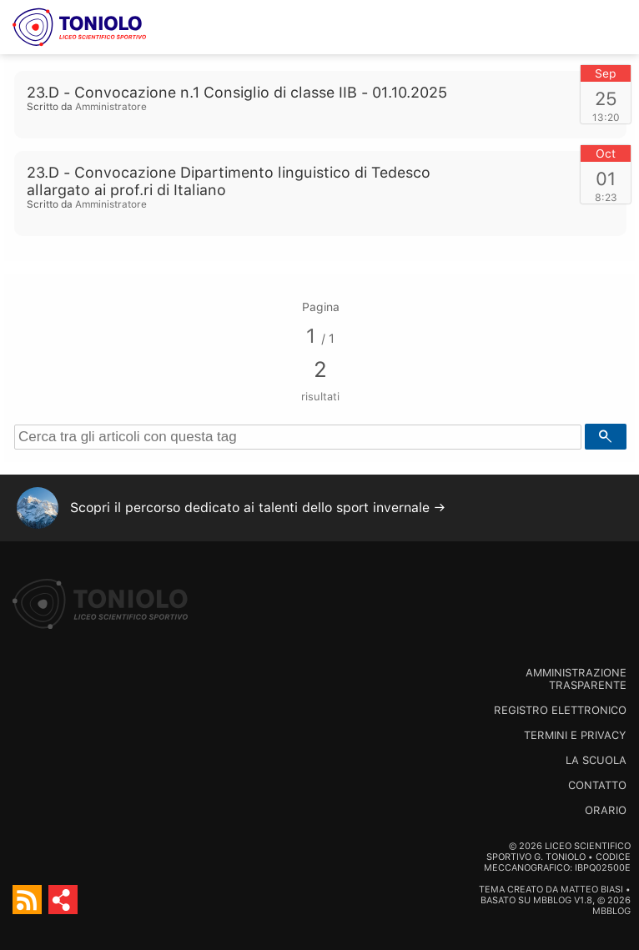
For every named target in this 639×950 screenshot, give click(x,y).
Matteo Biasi (592, 889)
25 (606, 98)
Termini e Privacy (575, 735)
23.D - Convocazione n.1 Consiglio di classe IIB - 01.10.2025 (237, 92)
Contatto (597, 785)
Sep (605, 73)
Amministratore (111, 107)
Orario (605, 810)
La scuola (596, 760)
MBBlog (552, 900)
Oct (606, 153)
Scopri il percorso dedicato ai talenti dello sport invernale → (257, 507)
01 (606, 178)
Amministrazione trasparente (576, 678)
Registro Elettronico (560, 710)
